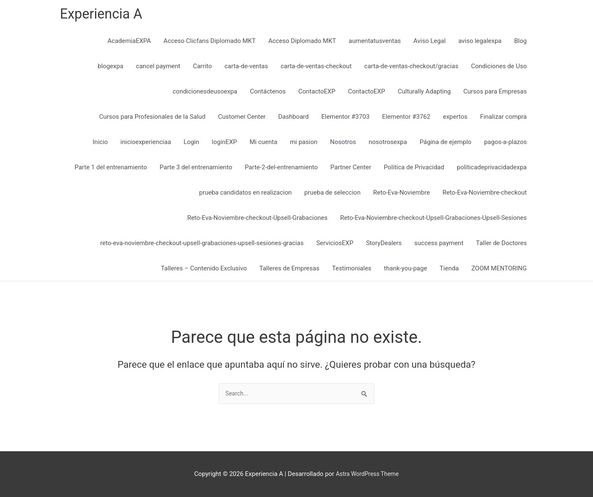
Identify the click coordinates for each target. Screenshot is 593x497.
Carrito (202, 68)
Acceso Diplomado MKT (302, 43)
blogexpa (110, 68)
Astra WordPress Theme (367, 474)
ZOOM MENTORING (499, 270)
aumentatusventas (375, 43)
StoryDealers (384, 245)
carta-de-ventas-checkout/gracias (411, 68)
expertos (455, 119)
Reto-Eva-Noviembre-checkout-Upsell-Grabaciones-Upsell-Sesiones (433, 220)
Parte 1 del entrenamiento (110, 169)
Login (191, 144)
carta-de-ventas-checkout (316, 68)
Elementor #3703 (345, 119)
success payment (438, 245)
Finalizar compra (503, 119)
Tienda (448, 270)
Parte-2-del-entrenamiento (281, 169)
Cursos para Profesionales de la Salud (152, 119)
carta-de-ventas (246, 68)
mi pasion (303, 144)
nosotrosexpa (387, 144)
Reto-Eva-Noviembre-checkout (484, 194)
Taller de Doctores (501, 245)
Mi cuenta (264, 144)
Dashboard (293, 119)
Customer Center (241, 119)
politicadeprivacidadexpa (492, 169)
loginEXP (224, 144)
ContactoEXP (316, 93)
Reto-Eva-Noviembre (401, 194)
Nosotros (343, 144)
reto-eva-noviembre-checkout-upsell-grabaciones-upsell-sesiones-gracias (202, 245)
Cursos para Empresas (495, 93)
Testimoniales (351, 270)
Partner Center (351, 169)
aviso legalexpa (480, 43)
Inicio (100, 144)
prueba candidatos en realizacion (245, 194)
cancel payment (158, 68)
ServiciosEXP (334, 245)
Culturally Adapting (424, 93)
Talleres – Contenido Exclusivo (204, 270)
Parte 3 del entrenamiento (196, 169)
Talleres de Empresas (289, 270)
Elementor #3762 (406, 119)
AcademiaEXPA (129, 43)
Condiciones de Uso (499, 68)
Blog (520, 43)
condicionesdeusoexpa (204, 93)
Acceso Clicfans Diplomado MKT (210, 43)
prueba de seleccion (332, 194)
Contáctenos (268, 93)
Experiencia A (104, 15)
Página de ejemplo (445, 144)
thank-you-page (405, 270)
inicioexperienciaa (145, 144)
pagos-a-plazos (505, 144)
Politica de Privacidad (414, 169)
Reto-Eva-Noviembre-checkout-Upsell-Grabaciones (257, 220)
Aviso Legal (429, 43)
